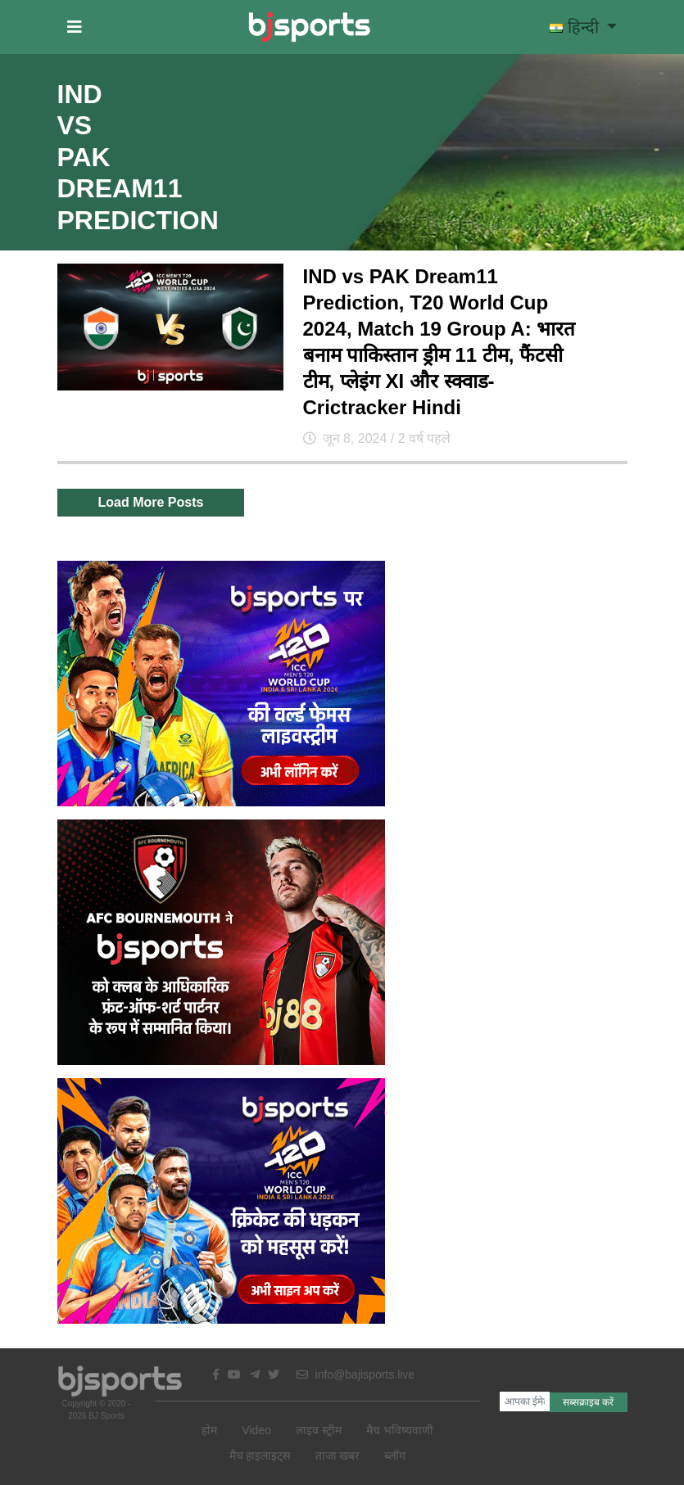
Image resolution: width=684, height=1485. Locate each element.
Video (256, 1430)
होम (209, 1430)
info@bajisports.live (356, 1374)
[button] (74, 27)
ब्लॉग (394, 1455)
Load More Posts (151, 502)
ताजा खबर (337, 1455)
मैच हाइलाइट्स (260, 1455)
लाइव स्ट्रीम (319, 1430)
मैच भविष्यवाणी (399, 1430)
